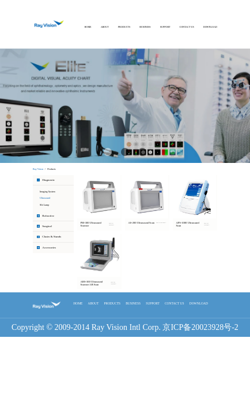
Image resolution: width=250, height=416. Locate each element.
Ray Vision (38, 169)
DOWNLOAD (210, 26)
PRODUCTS (124, 26)
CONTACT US (186, 26)
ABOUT (105, 26)
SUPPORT (165, 26)
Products (51, 169)
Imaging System (47, 191)
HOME (88, 26)
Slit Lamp (44, 204)
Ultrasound (45, 197)
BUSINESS (144, 26)
